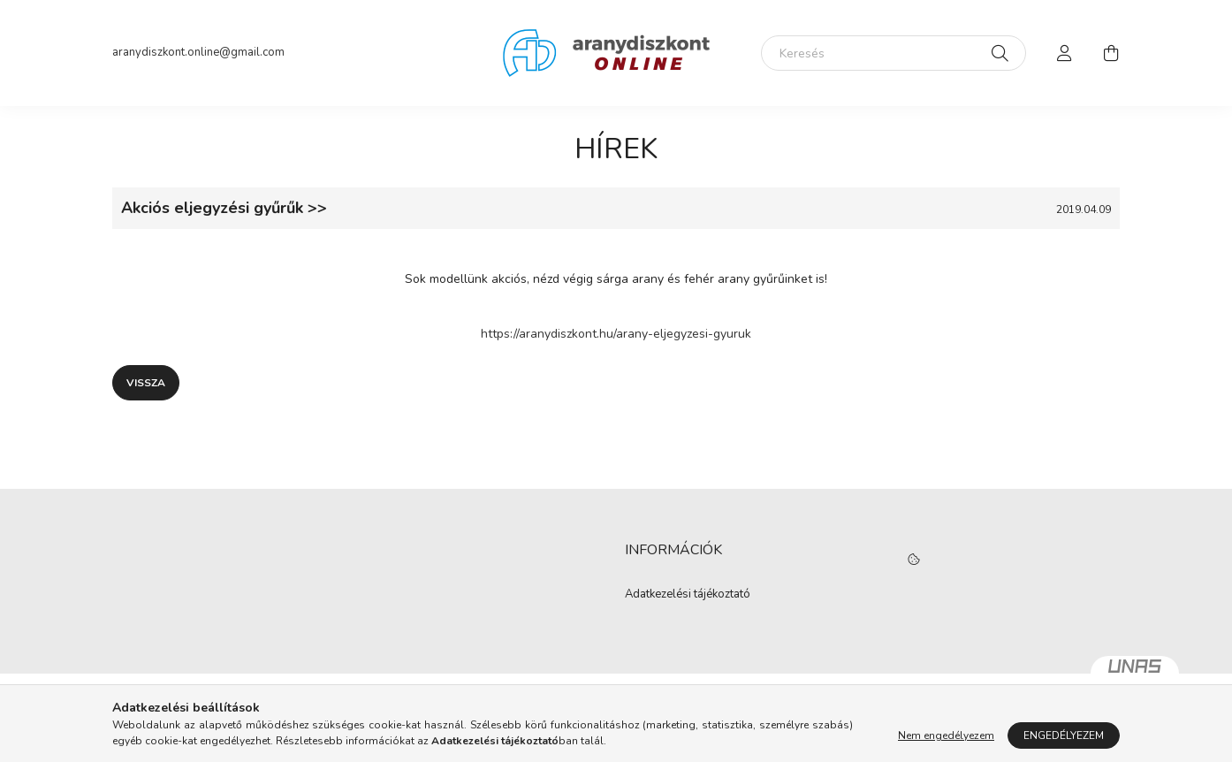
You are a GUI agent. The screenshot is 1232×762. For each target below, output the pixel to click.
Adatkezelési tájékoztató (687, 595)
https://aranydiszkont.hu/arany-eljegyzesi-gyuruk (616, 333)
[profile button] (1065, 53)
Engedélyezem (1063, 735)
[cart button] (1111, 53)
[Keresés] (893, 53)
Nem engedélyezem (946, 735)
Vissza (145, 383)
